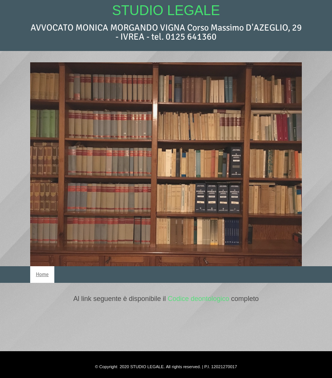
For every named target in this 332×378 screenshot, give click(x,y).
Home (42, 274)
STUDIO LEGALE (166, 10)
